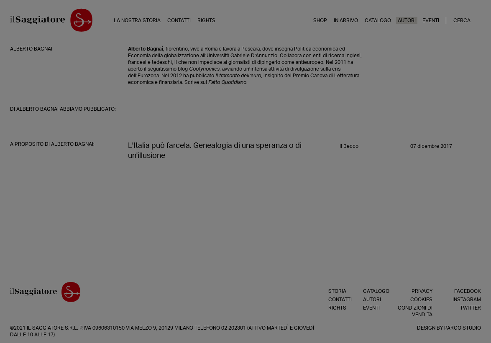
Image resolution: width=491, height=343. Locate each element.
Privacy (422, 291)
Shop (320, 20)
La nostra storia (137, 20)
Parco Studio (462, 327)
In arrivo (346, 20)
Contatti (179, 20)
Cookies (421, 299)
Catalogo (378, 20)
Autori (407, 20)
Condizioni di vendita (415, 311)
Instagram (467, 299)
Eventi (430, 20)
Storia (335, 291)
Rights (206, 20)
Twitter (470, 307)
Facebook (467, 291)
